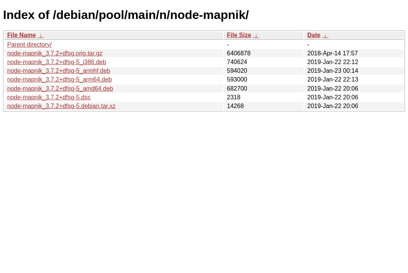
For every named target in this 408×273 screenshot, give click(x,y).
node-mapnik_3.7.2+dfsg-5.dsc (49, 97)
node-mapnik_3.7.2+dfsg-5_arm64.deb (59, 79)
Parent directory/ (29, 44)
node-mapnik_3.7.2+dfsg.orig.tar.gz (54, 53)
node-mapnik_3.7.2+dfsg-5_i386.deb (56, 62)
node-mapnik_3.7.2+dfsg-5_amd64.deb (60, 88)
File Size (239, 35)
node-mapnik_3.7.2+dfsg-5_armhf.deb (58, 70)
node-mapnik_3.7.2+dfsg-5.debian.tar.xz (61, 106)
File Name (21, 35)
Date (313, 35)
